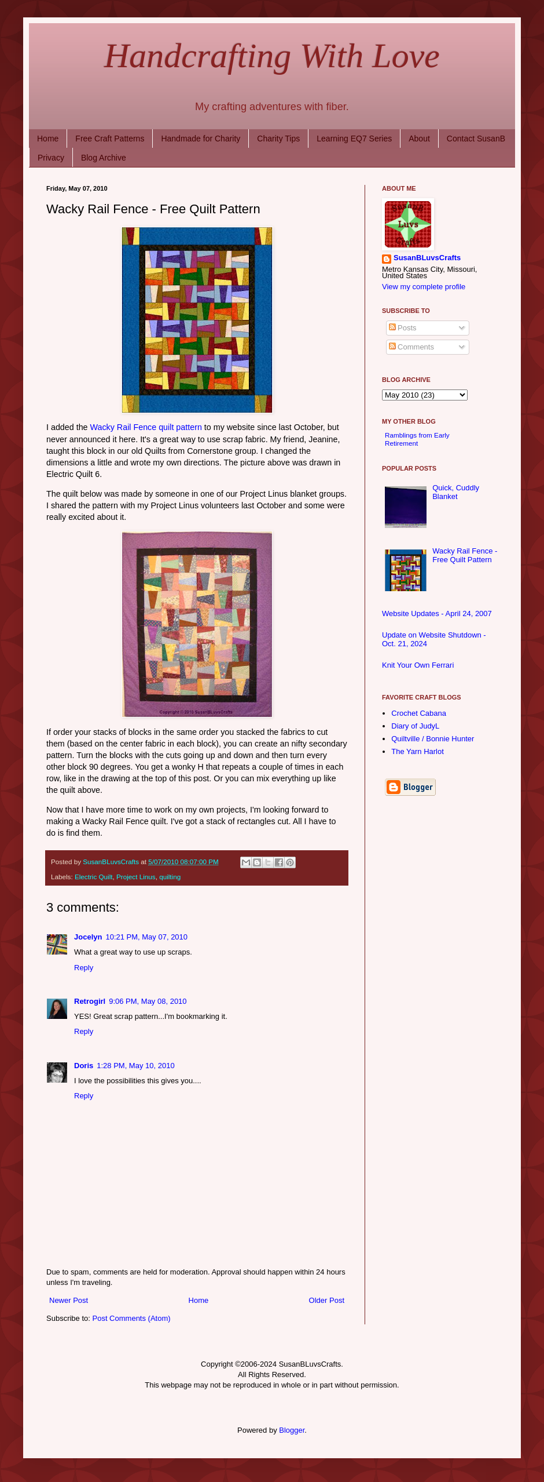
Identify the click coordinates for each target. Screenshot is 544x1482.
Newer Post (68, 1300)
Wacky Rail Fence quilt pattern (146, 427)
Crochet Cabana (418, 713)
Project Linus (136, 876)
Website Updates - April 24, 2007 (437, 613)
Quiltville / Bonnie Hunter (432, 738)
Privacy (51, 157)
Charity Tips (278, 138)
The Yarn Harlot (417, 751)
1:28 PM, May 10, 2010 (135, 1065)
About (419, 138)
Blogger (291, 1430)
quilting (170, 876)
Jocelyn (88, 937)
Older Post (326, 1300)
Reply (83, 967)
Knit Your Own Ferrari (418, 665)
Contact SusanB (476, 138)
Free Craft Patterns (109, 138)
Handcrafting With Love (272, 56)
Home (47, 138)
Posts (403, 327)
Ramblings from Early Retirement (417, 439)
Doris (83, 1065)
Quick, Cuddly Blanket (455, 492)
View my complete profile (423, 286)
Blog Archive (103, 157)
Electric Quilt (94, 876)
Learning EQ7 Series (354, 138)
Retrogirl (89, 1001)
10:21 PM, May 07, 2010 (146, 937)
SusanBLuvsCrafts (427, 258)
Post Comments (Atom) (132, 1318)
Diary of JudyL (415, 726)
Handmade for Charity (200, 138)
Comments (411, 347)
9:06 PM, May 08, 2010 (147, 1001)
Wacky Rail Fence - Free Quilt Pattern (464, 556)
